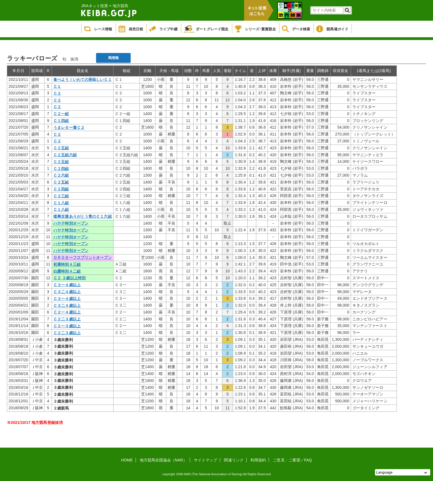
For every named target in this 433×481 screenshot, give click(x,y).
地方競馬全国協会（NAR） (163, 460)
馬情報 (113, 58)
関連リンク (234, 460)
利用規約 (258, 460)
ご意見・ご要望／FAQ (292, 460)
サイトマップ (205, 460)
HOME (127, 460)
